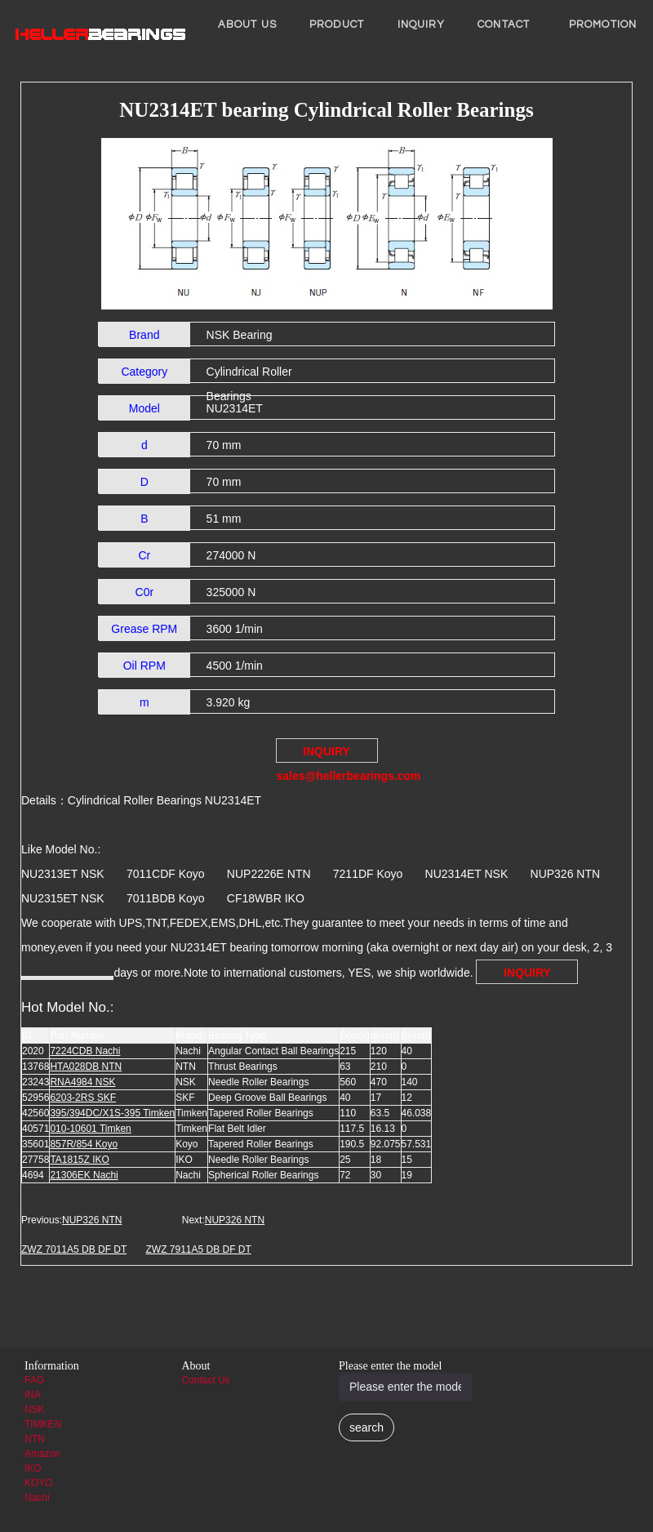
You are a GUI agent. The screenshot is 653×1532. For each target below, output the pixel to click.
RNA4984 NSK (82, 1082)
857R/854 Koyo (84, 1144)
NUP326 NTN (92, 1220)
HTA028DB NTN (86, 1066)
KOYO (38, 1483)
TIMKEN (42, 1424)
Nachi (37, 1497)
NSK (34, 1409)
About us (247, 24)
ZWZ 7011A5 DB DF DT (74, 1249)
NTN (34, 1439)
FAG (34, 1380)
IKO (33, 1468)
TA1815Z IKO (79, 1159)
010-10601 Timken (90, 1128)
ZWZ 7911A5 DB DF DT (198, 1249)
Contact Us (206, 1380)
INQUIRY (422, 24)
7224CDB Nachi (85, 1051)
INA (32, 1395)
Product (337, 24)
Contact (504, 24)
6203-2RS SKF (83, 1097)
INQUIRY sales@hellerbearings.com (327, 754)
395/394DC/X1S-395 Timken (112, 1113)
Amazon (42, 1453)
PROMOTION (603, 24)
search (366, 1427)
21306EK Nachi (84, 1175)
